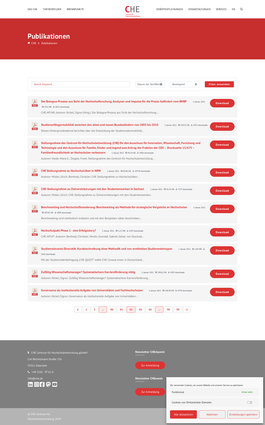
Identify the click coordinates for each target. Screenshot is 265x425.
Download (222, 103)
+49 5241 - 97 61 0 (40, 372)
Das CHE (32, 9)
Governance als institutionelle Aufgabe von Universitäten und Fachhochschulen (92, 290)
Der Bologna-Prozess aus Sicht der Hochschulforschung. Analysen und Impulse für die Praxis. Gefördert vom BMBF (114, 101)
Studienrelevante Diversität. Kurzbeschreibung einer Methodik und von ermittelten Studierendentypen (106, 248)
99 (177, 309)
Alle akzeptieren (183, 414)
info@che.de (35, 378)
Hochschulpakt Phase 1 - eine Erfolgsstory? (68, 230)
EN (233, 9)
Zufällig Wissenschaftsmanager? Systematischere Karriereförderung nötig (88, 272)
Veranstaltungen (199, 9)
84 (150, 309)
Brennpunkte (75, 9)
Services (221, 9)
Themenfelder (52, 9)
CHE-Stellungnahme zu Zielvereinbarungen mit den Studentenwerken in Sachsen (92, 189)
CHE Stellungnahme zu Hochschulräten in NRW (71, 171)
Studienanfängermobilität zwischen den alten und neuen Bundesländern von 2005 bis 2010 (99, 125)
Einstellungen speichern (243, 414)
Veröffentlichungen (169, 9)
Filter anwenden (219, 84)
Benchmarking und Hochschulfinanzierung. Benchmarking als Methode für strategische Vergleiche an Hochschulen (114, 207)
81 (121, 309)
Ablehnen (212, 414)
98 (168, 309)
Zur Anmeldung (150, 365)
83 (140, 309)
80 (111, 309)
